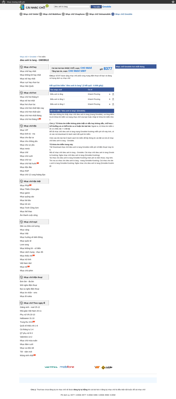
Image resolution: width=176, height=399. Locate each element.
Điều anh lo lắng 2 (57, 104)
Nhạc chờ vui (25, 160)
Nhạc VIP (24, 130)
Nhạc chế (24, 152)
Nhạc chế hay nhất (28, 71)
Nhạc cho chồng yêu (29, 141)
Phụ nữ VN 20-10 (27, 314)
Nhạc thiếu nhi (26, 256)
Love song (24, 244)
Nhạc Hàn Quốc (27, 86)
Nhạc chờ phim (26, 270)
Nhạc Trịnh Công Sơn (29, 208)
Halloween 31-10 (27, 318)
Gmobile (33, 57)
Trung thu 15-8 (26, 322)
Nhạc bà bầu (25, 200)
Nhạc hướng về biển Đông (31, 237)
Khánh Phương (94, 94)
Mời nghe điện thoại (28, 285)
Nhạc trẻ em (25, 204)
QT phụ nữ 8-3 (26, 333)
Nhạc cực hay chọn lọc (30, 82)
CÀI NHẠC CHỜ (35, 7)
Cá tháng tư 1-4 (26, 329)
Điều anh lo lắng (56, 94)
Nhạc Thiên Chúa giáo (29, 189)
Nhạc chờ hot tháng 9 (29, 119)
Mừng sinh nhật (26, 355)
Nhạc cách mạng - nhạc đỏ (31, 252)
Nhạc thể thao (26, 211)
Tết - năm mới (26, 352)
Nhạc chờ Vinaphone (75, 14)
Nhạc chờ (24, 57)
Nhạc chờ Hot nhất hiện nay (32, 108)
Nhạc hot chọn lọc (27, 104)
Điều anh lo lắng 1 (57, 99)
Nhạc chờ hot (30, 93)
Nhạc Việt (24, 233)
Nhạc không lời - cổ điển (30, 248)
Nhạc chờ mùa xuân (28, 340)
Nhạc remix (25, 149)
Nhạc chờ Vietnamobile (100, 14)
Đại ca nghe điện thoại (29, 289)
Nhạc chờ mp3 (30, 222)
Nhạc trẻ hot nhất (27, 101)
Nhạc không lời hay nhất (30, 75)
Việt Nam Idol (25, 263)
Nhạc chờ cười (26, 156)
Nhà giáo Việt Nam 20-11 (31, 311)
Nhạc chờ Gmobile (123, 14)
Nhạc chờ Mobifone (52, 14)
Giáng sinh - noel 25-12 (30, 307)
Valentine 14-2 (26, 337)
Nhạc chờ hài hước (28, 163)
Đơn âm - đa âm (27, 281)
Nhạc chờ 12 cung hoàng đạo (32, 175)
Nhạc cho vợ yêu (27, 145)
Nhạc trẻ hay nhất (27, 79)
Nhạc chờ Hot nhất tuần (30, 112)
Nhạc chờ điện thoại (33, 277)
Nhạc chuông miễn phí (16, 2)
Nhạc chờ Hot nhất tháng (31, 115)
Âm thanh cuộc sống (29, 215)
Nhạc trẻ (23, 267)
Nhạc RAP (24, 171)
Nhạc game (25, 193)
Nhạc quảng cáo (27, 197)
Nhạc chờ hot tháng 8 (29, 97)
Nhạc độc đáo (26, 167)
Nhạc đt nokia (26, 296)
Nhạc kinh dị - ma (27, 134)
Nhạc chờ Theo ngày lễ (34, 303)
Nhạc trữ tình (25, 259)
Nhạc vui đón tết (27, 348)
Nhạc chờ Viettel (30, 14)
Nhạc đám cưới (26, 344)
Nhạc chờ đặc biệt (32, 181)
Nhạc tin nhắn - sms (28, 292)
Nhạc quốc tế (25, 241)
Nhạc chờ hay (30, 67)
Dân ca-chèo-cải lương (30, 226)
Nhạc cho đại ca (27, 137)
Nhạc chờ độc (30, 126)
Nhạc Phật (24, 185)
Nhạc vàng (24, 230)
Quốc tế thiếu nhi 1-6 (29, 326)
